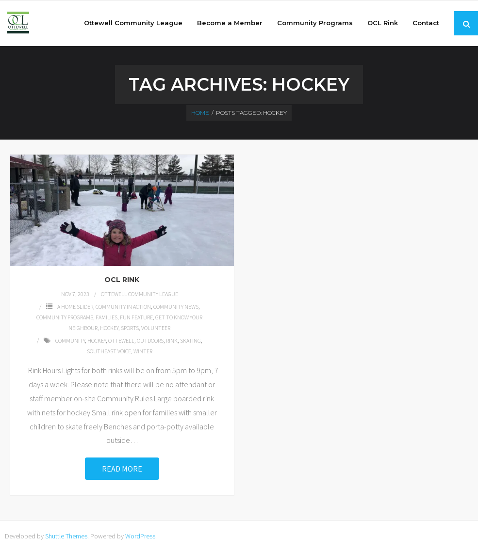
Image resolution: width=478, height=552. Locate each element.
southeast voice (109, 351)
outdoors (150, 340)
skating (190, 340)
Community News (175, 306)
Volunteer (155, 327)
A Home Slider (75, 306)
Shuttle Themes (66, 536)
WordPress (140, 536)
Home (200, 112)
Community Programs (64, 317)
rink (172, 340)
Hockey (109, 327)
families (106, 317)
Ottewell (121, 340)
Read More (122, 468)
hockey (96, 340)
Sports (130, 327)
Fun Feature (136, 317)
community (70, 340)
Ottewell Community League (139, 294)
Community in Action (123, 306)
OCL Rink (121, 279)
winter (142, 351)
